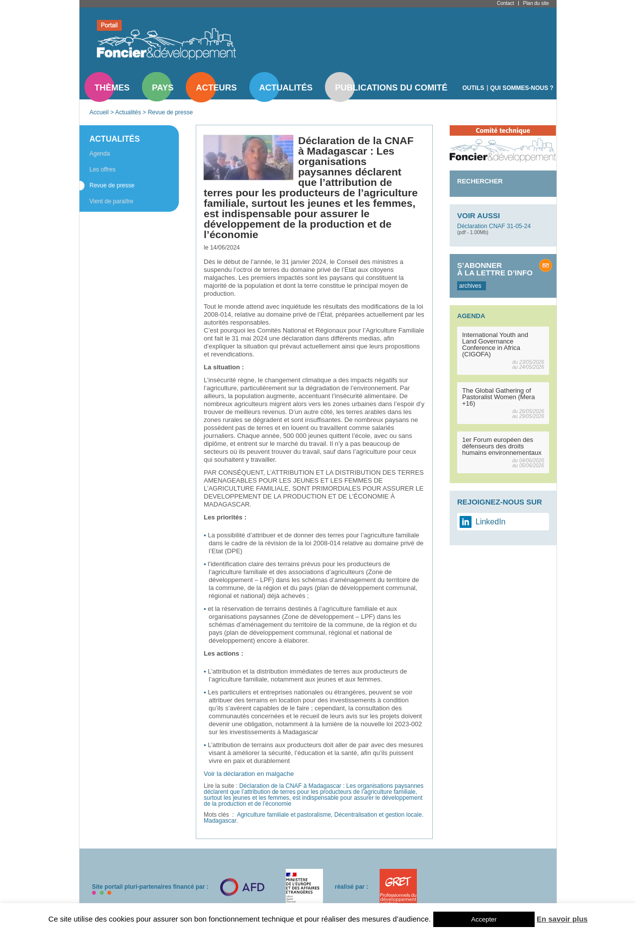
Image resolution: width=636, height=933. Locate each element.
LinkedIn (491, 521)
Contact (505, 3)
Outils (473, 88)
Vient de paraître (111, 201)
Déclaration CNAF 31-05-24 (494, 226)
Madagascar (220, 820)
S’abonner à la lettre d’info (495, 269)
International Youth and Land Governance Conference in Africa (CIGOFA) (495, 344)
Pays (162, 87)
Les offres (102, 169)
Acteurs (216, 87)
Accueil (99, 112)
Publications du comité (391, 87)
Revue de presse (170, 112)
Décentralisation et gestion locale (378, 814)
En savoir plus (562, 919)
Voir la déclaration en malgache (249, 773)
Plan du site (536, 3)
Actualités (286, 87)
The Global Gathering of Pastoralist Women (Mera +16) (498, 397)
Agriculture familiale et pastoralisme (284, 814)
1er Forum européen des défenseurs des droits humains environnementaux (502, 446)
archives (470, 285)
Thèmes (112, 87)
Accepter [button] (483, 919)
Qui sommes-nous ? (522, 88)
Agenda (99, 153)
